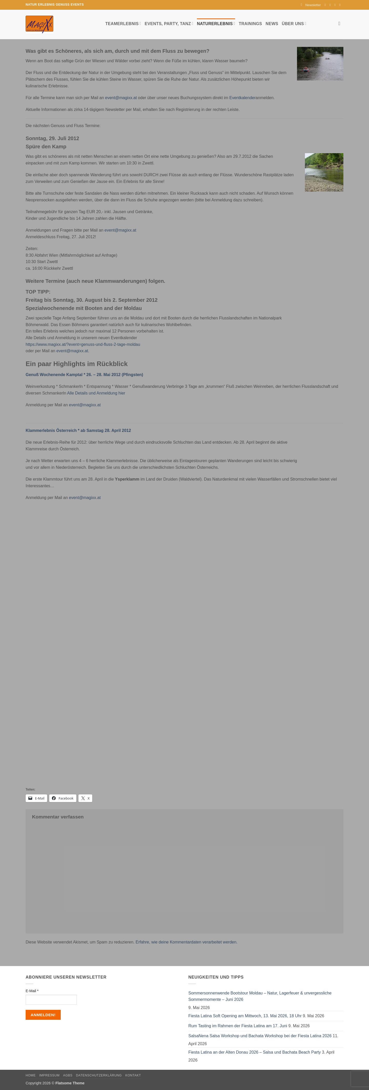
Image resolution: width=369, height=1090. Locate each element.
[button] (311, 5)
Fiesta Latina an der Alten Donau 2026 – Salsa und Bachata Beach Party (254, 1052)
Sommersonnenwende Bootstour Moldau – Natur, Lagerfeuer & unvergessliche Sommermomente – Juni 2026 (260, 996)
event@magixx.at (121, 98)
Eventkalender (242, 98)
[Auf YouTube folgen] (340, 5)
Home (31, 1075)
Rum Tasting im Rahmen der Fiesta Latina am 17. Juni (237, 1026)
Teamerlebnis (123, 23)
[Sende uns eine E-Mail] (335, 5)
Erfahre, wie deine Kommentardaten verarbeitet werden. (187, 942)
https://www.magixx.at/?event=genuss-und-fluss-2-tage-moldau (83, 344)
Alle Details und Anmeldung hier (96, 393)
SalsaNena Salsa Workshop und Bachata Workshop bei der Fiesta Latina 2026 (260, 1036)
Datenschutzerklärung (99, 1075)
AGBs (67, 1075)
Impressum (49, 1075)
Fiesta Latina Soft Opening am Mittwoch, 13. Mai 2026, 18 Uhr (245, 1016)
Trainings (250, 24)
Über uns (294, 23)
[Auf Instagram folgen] (331, 5)
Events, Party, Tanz (169, 23)
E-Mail (32, 991)
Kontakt (133, 1075)
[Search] (341, 23)
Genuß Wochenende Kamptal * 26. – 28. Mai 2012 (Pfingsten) (84, 374)
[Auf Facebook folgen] (326, 5)
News (272, 24)
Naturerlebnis (216, 23)
